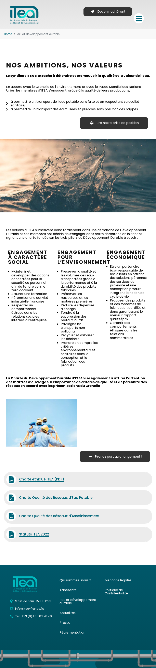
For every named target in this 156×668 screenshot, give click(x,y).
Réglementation (72, 632)
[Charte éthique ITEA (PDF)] (11, 479)
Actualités (68, 613)
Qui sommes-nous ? (75, 580)
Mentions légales (118, 580)
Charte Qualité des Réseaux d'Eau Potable (56, 497)
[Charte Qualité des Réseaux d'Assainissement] (11, 516)
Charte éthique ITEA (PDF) (41, 479)
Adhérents (68, 590)
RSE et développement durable (78, 601)
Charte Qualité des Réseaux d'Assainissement (59, 515)
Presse (65, 622)
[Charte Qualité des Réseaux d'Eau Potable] (11, 498)
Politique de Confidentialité (116, 592)
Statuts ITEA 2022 (34, 534)
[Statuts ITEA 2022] (11, 534)
